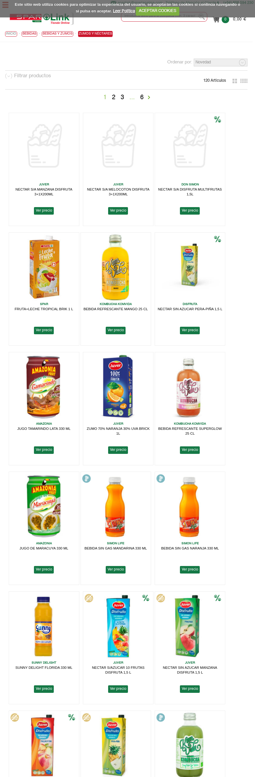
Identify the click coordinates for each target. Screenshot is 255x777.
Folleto (11, 718)
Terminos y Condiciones (167, 718)
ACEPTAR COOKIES (157, 11)
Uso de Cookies (160, 714)
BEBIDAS (29, 34)
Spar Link (13, 709)
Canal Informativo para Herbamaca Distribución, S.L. (192, 738)
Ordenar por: (179, 63)
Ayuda (10, 728)
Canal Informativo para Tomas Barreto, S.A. (184, 728)
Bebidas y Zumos (57, 34)
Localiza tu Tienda (21, 714)
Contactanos (157, 743)
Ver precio (37, 199)
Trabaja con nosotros (23, 723)
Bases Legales (159, 723)
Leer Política (124, 11)
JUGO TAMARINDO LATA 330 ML (157, 285)
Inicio (11, 34)
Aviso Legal (156, 704)
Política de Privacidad (165, 709)
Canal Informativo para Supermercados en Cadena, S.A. (195, 733)
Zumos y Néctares (95, 34)
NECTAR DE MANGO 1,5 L (156, 607)
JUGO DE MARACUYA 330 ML (97, 393)
